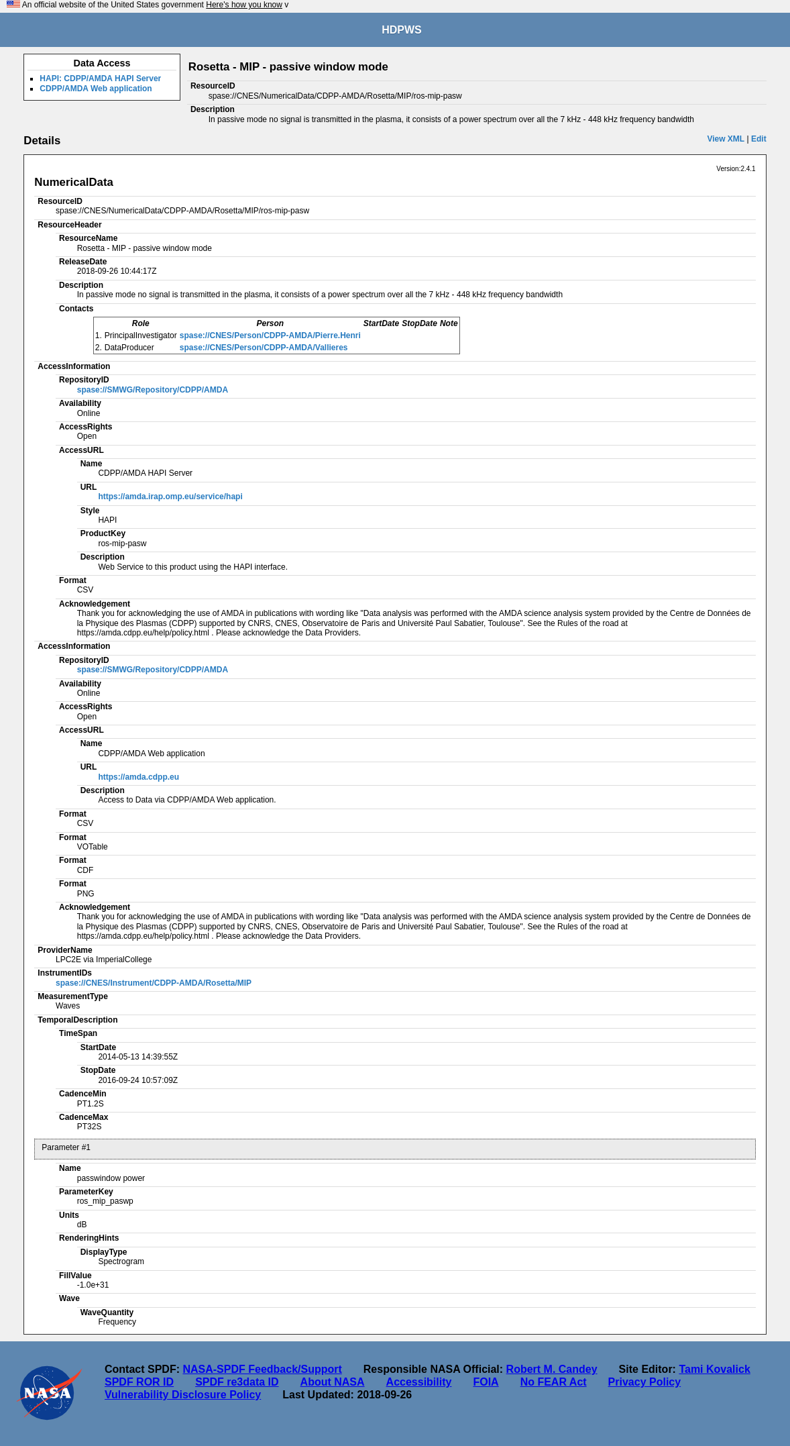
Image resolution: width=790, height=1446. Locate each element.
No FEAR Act (553, 1382)
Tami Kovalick (714, 1369)
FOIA (485, 1382)
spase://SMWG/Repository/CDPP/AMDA (152, 390)
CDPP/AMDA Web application (96, 88)
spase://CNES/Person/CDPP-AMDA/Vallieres (264, 347)
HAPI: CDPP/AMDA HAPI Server (100, 78)
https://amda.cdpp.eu (138, 777)
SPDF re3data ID (236, 1382)
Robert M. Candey (552, 1369)
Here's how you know (244, 4)
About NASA (332, 1382)
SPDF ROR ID (139, 1382)
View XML (725, 139)
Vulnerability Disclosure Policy (183, 1394)
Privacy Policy (644, 1382)
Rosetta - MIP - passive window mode (288, 66)
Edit (759, 139)
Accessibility (419, 1382)
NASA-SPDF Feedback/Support (261, 1369)
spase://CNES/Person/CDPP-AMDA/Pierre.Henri (270, 335)
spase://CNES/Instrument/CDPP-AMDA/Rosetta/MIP (153, 983)
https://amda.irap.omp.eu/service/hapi (170, 496)
